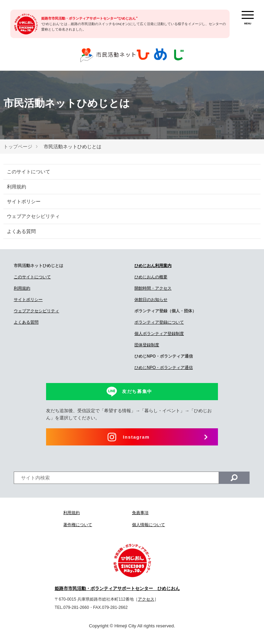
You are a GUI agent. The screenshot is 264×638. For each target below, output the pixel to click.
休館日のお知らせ (150, 299)
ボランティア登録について (159, 322)
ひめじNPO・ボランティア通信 (163, 367)
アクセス (146, 599)
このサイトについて (28, 171)
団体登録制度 (146, 345)
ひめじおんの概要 (150, 277)
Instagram (136, 437)
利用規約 (16, 186)
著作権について (77, 524)
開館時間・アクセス (153, 288)
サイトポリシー (24, 201)
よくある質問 (21, 231)
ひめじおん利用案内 (153, 265)
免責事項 (140, 512)
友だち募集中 (137, 391)
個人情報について (148, 524)
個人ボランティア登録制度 (159, 333)
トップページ (17, 146)
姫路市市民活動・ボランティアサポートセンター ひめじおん (117, 588)
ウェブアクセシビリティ (33, 216)
